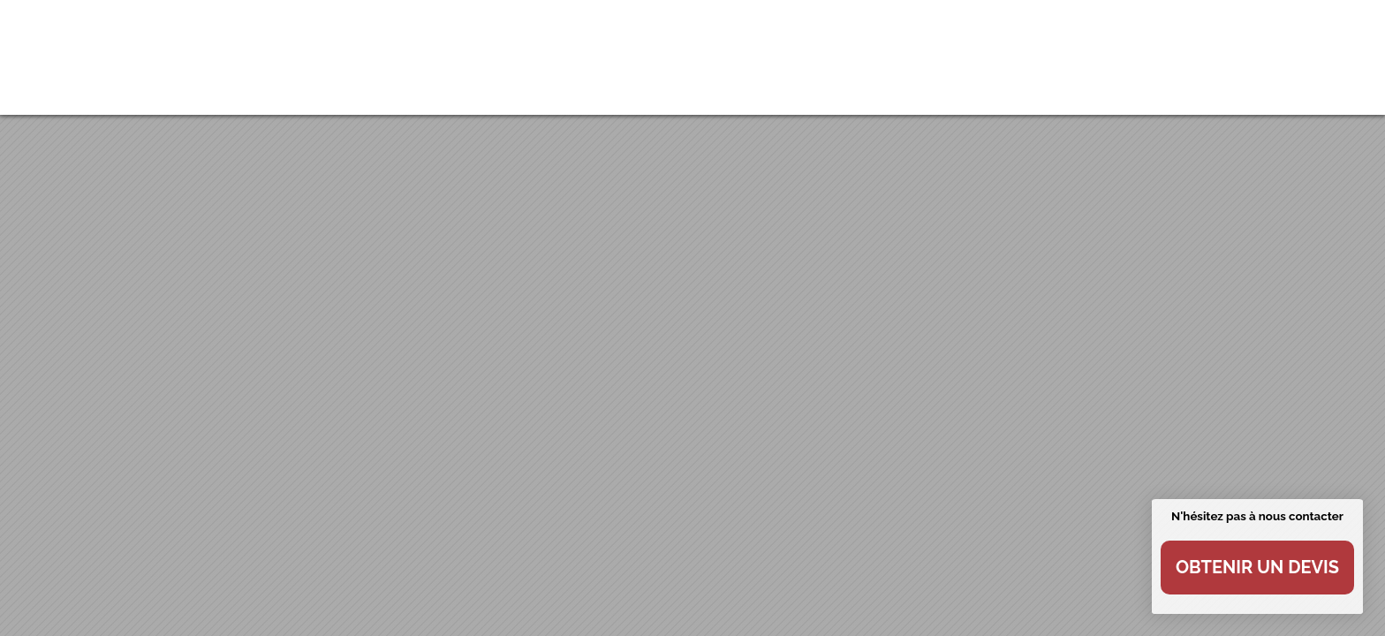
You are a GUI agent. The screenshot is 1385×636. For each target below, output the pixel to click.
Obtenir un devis (1257, 567)
